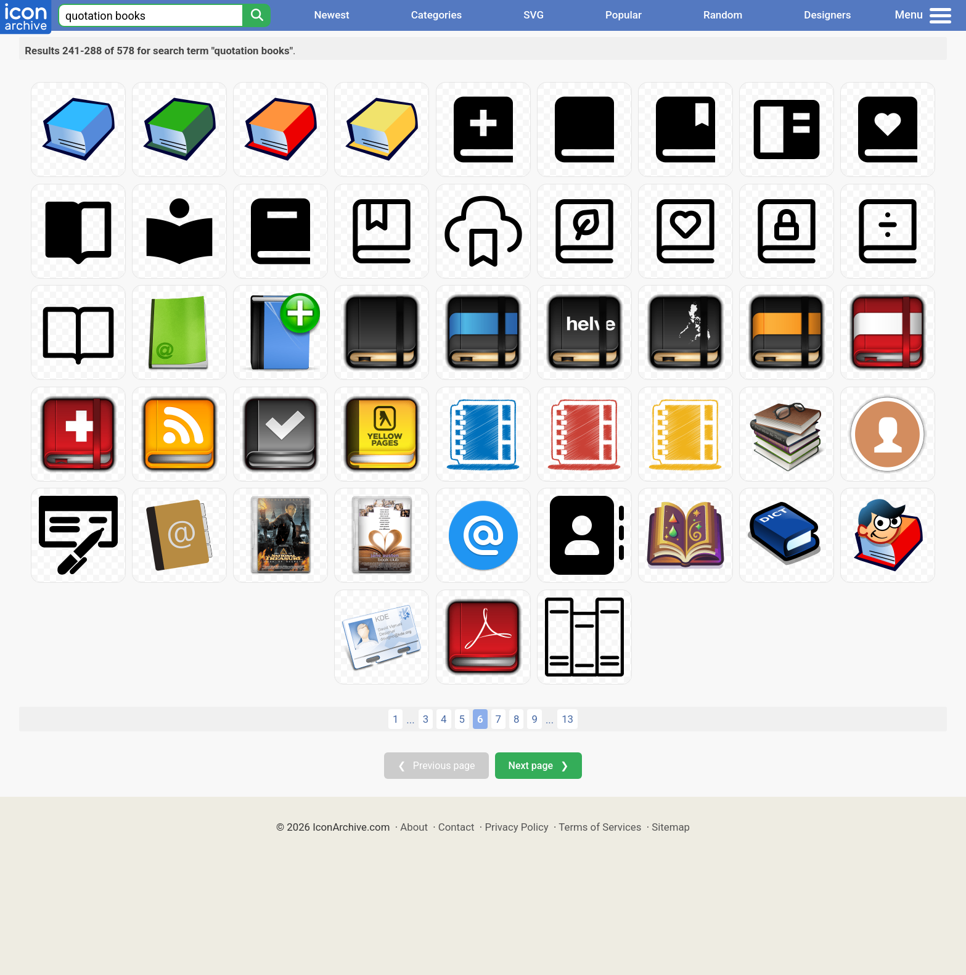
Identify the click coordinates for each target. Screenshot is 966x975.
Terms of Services (600, 827)
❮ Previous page (436, 765)
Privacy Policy (516, 827)
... (410, 720)
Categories (436, 15)
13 (567, 719)
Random (722, 15)
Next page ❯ (538, 765)
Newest (331, 15)
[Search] (256, 15)
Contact (456, 827)
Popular (623, 15)
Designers (827, 15)
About (414, 827)
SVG (533, 15)
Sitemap (671, 827)
